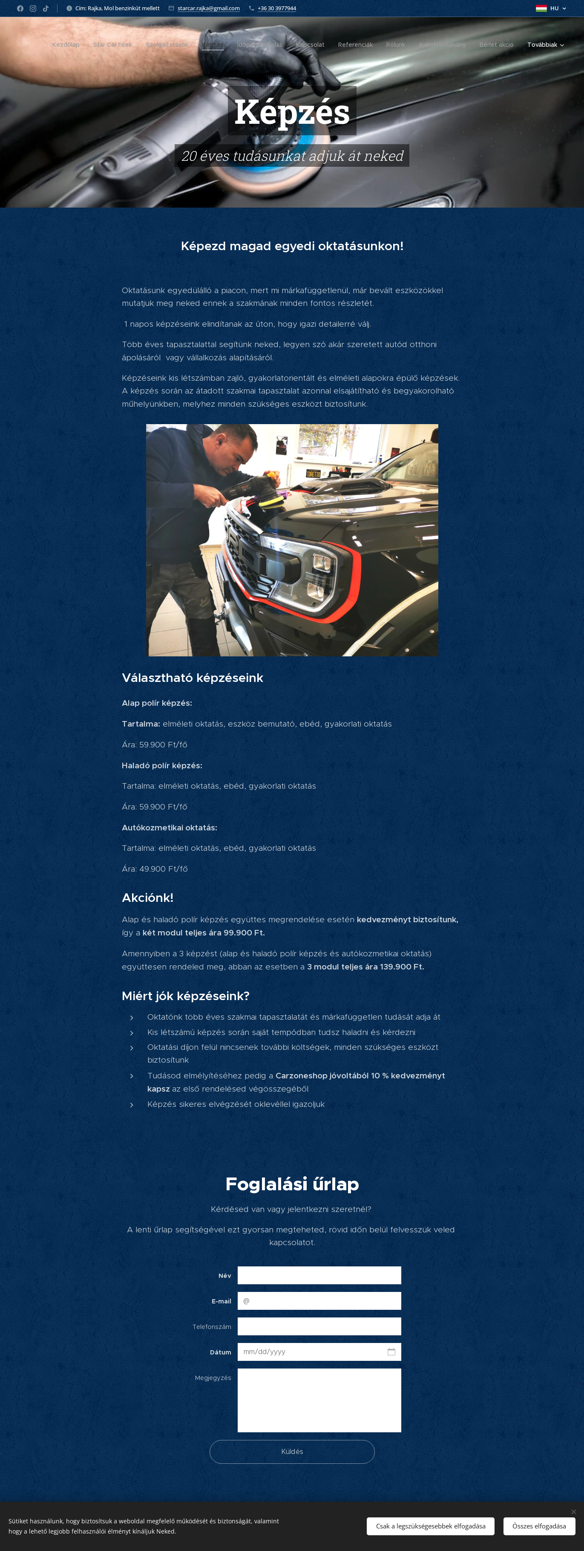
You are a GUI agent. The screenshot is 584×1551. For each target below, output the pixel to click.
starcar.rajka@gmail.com (209, 8)
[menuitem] (68, 44)
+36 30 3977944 (277, 8)
